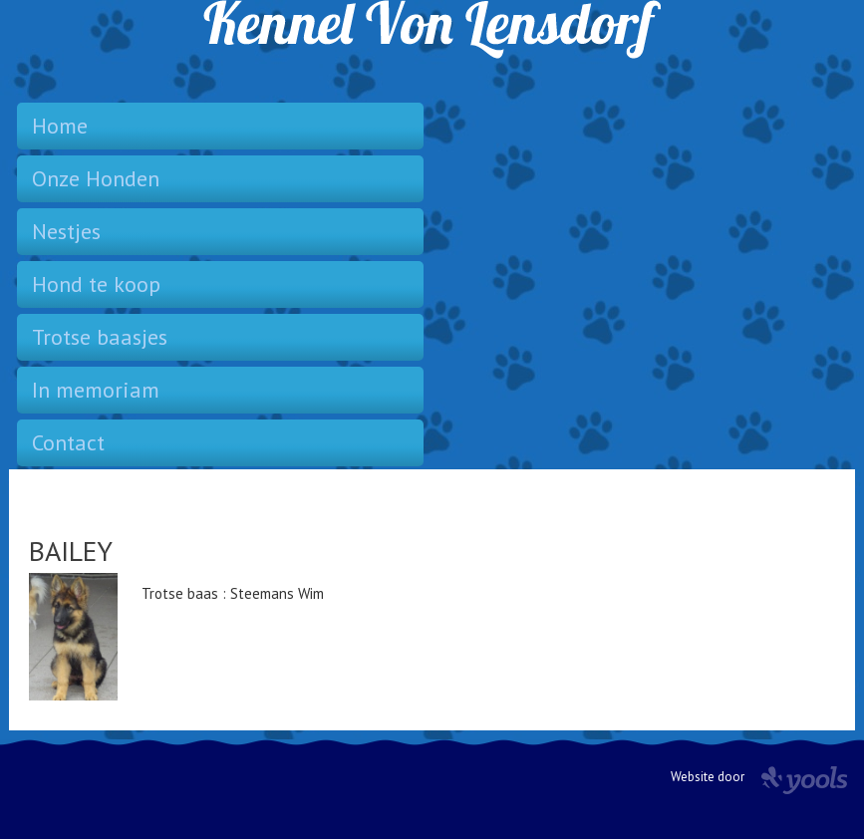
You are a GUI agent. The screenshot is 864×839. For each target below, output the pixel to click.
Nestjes (66, 231)
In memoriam (95, 390)
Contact (68, 442)
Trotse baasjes (99, 337)
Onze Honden (95, 178)
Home (60, 126)
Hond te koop (96, 284)
